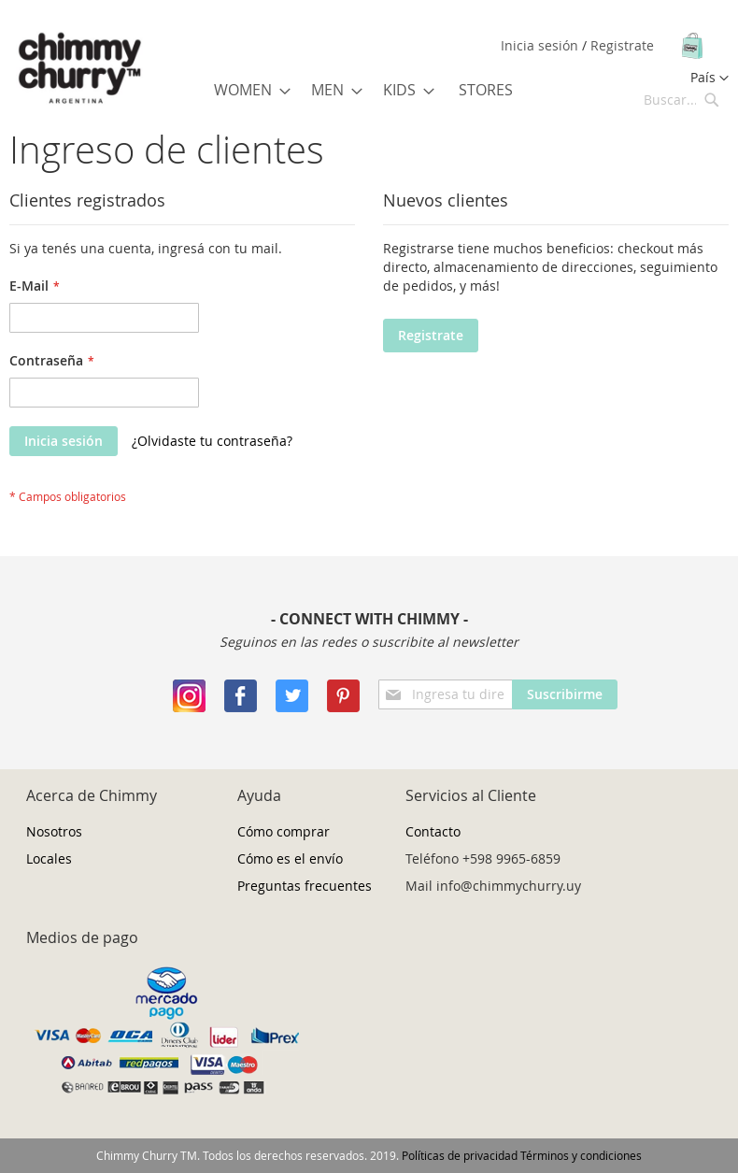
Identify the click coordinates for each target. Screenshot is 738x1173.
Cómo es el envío (290, 858)
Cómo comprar (283, 831)
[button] (709, 78)
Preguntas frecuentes (304, 885)
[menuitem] (247, 89)
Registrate (622, 45)
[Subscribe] (564, 694)
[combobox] (682, 99)
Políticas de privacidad (460, 1155)
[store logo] (79, 69)
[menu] (366, 90)
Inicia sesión (541, 45)
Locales (49, 858)
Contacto (433, 831)
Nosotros (54, 831)
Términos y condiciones (581, 1155)
